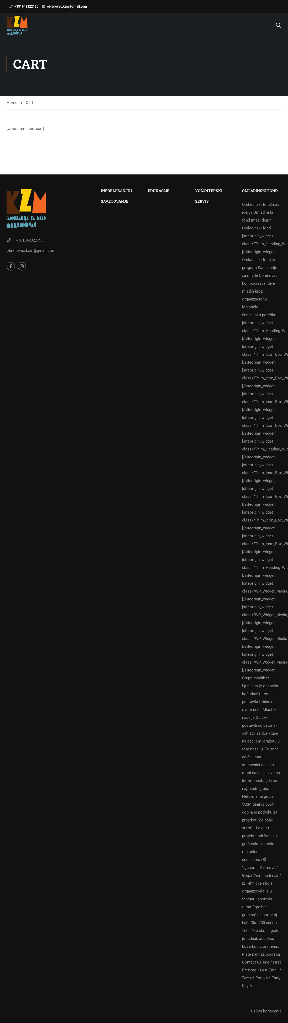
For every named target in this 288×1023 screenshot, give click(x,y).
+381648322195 (26, 6)
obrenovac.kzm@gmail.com (67, 6)
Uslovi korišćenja (266, 1011)
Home (12, 108)
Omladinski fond (261, 595)
